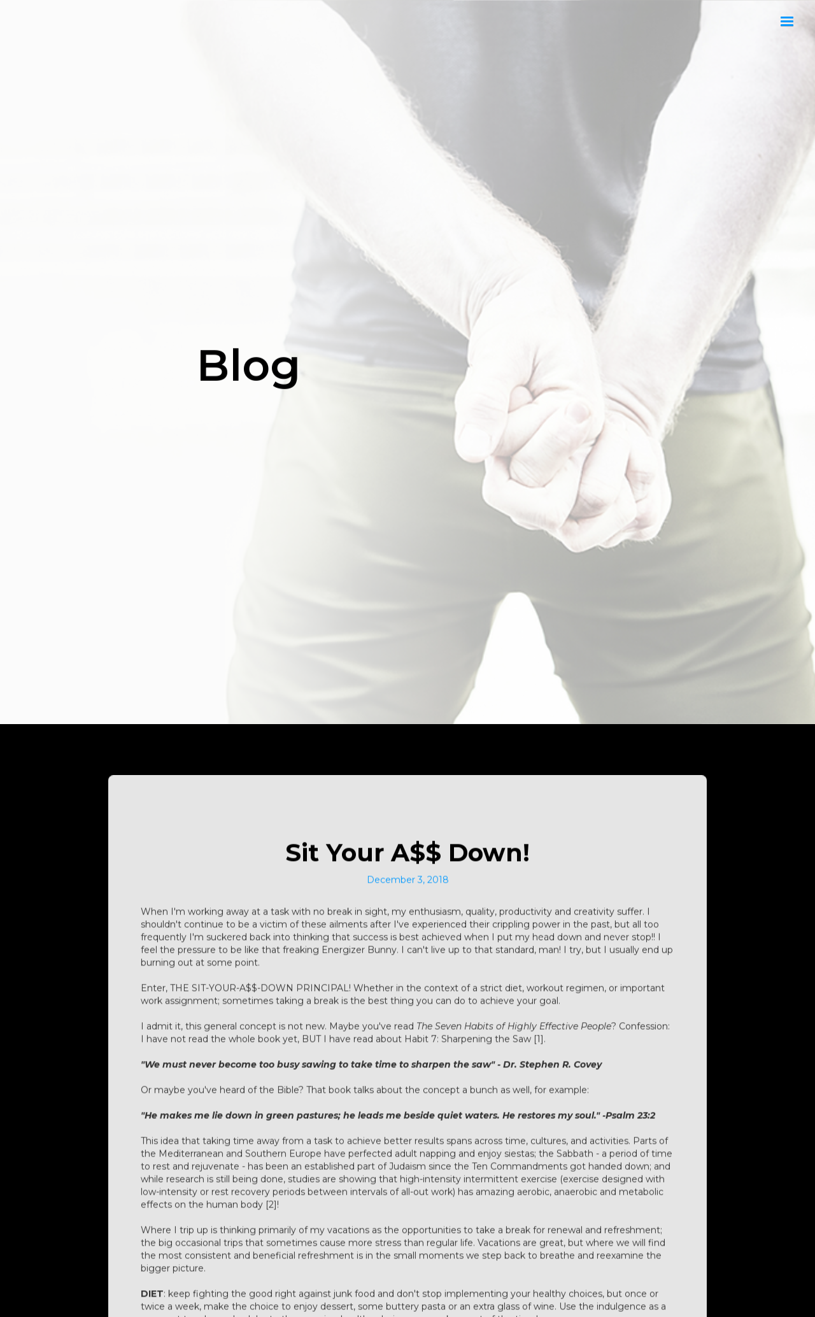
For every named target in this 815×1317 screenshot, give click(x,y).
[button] (787, 21)
